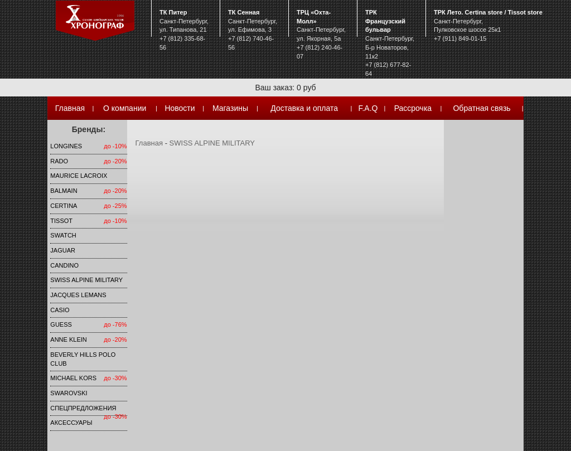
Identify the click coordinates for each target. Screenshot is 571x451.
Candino (64, 265)
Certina (63, 205)
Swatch (63, 235)
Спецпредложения (83, 408)
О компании (124, 108)
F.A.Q (368, 108)
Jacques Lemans (78, 295)
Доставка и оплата (304, 108)
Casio (59, 310)
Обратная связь (481, 108)
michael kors (73, 378)
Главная (70, 108)
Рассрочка (413, 108)
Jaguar (62, 250)
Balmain (63, 190)
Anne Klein (68, 339)
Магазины (230, 108)
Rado (59, 161)
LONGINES (66, 146)
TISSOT (61, 220)
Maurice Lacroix (78, 175)
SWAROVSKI (68, 393)
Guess (61, 324)
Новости (179, 108)
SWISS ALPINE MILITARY (86, 280)
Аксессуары (71, 422)
